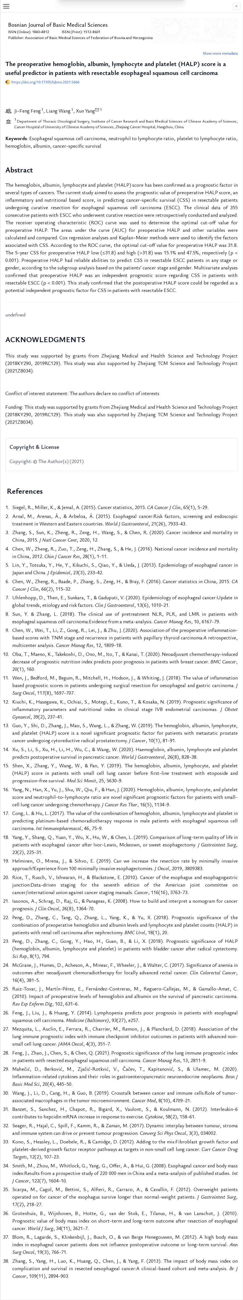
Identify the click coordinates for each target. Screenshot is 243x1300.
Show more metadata (220, 53)
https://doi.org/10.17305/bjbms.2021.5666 (45, 81)
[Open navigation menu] (118, 6)
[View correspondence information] (97, 109)
